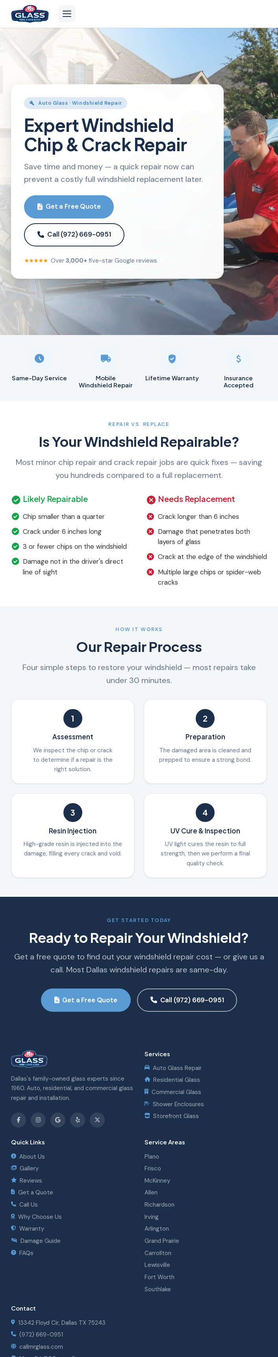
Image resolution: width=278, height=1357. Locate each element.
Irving (152, 1217)
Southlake (158, 1289)
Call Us (24, 1205)
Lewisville (157, 1265)
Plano (152, 1157)
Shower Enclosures (174, 1104)
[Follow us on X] (97, 1120)
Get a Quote (32, 1192)
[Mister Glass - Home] (30, 14)
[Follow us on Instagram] (38, 1120)
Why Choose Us (36, 1217)
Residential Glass (172, 1080)
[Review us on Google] (57, 1120)
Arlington (157, 1229)
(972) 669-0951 (37, 1334)
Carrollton (158, 1253)
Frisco (153, 1168)
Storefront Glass (172, 1116)
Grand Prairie (162, 1241)
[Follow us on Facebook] (18, 1120)
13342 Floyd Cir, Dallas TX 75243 (58, 1323)
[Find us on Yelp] (77, 1120)
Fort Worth (159, 1277)
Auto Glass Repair (173, 1068)
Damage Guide (36, 1241)
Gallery (25, 1168)
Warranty (27, 1229)
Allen (151, 1192)
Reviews (26, 1181)
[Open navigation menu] (67, 13)
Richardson (159, 1205)
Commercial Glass (173, 1092)
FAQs (22, 1253)
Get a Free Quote (68, 206)
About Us (28, 1157)
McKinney (157, 1181)
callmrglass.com (37, 1347)
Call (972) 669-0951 (74, 234)
